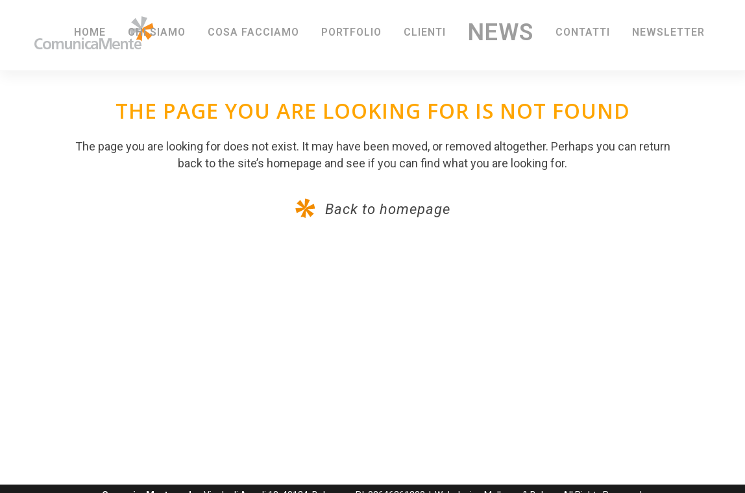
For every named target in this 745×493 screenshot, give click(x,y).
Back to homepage (385, 209)
